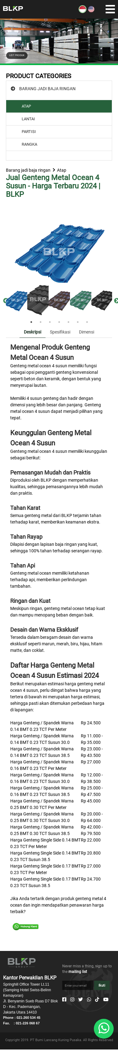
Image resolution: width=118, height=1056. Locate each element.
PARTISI (29, 131)
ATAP (26, 106)
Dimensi (86, 331)
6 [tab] (78, 322)
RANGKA (29, 144)
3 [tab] (50, 322)
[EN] (91, 11)
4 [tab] (59, 322)
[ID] (82, 11)
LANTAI (28, 119)
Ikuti (101, 985)
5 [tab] (68, 322)
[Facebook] (64, 999)
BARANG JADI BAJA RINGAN (47, 88)
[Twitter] (80, 999)
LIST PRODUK (16, 55)
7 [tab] (87, 322)
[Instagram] (72, 999)
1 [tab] (31, 322)
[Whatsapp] (89, 999)
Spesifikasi (60, 331)
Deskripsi (32, 331)
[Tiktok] (97, 999)
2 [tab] (40, 322)
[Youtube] (105, 999)
